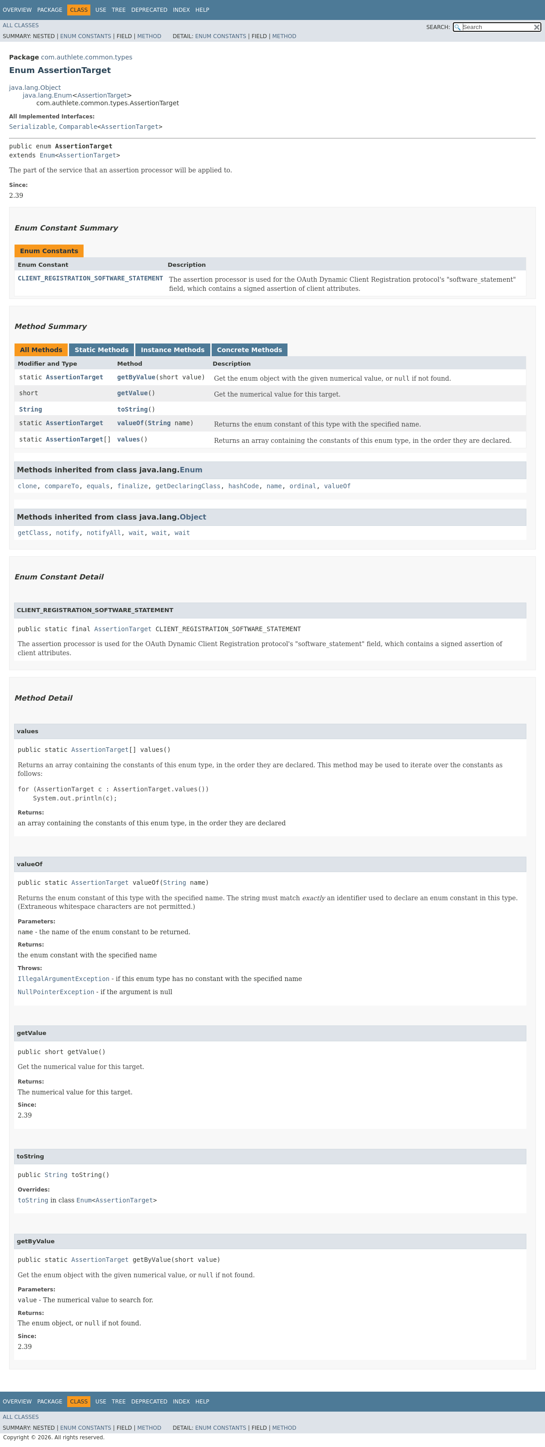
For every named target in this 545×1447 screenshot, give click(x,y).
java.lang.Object (35, 87)
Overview (17, 10)
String (30, 409)
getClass (33, 532)
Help (202, 10)
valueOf (130, 423)
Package (49, 10)
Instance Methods (172, 349)
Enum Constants (85, 36)
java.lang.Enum (47, 95)
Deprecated (149, 10)
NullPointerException (56, 992)
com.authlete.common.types (86, 57)
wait (136, 532)
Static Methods (101, 349)
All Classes (21, 25)
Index (181, 10)
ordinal (303, 486)
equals (98, 486)
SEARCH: (438, 27)
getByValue (136, 377)
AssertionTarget (102, 95)
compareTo (62, 486)
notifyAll (104, 532)
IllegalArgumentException (63, 978)
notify (67, 532)
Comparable (78, 126)
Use (100, 10)
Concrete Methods (249, 349)
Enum (47, 155)
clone (27, 486)
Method (149, 36)
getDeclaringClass (187, 486)
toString (132, 409)
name (274, 486)
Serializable (32, 126)
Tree (119, 10)
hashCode (243, 486)
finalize (132, 486)
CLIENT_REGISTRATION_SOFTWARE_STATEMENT (90, 278)
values (128, 439)
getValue (132, 393)
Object (193, 517)
